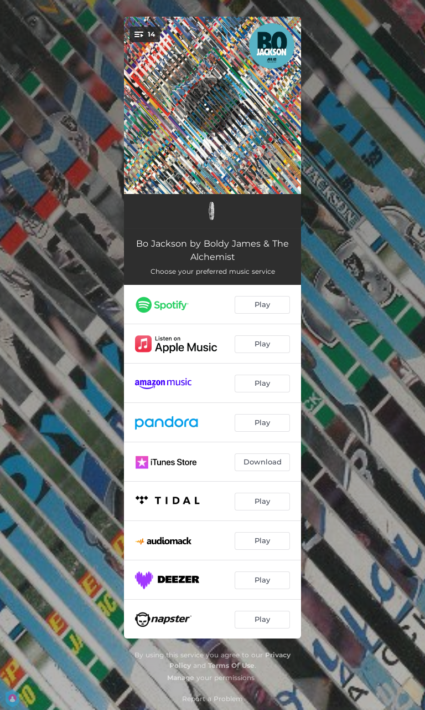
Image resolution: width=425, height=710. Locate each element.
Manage (180, 677)
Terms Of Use (231, 665)
